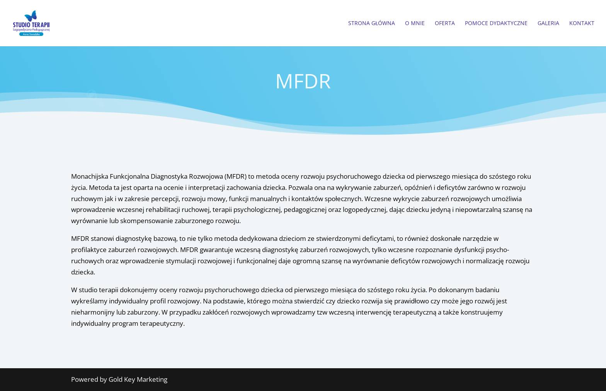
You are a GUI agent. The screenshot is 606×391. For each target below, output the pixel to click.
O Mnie (415, 23)
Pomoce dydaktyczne (496, 23)
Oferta (445, 23)
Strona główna (371, 23)
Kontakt (581, 23)
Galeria (548, 23)
